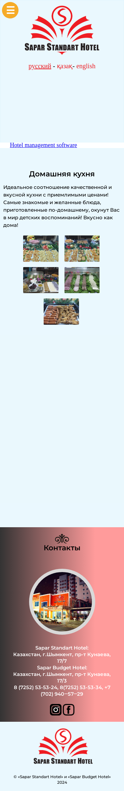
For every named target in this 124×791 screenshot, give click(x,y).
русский (39, 66)
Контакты (62, 547)
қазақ (65, 66)
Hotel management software (43, 145)
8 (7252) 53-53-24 (35, 687)
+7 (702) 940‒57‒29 (75, 690)
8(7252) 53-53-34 (81, 687)
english (86, 66)
